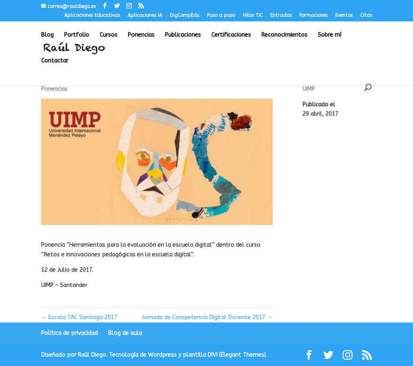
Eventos (344, 15)
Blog (47, 35)
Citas (366, 15)
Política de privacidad (69, 333)
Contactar (54, 61)
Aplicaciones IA (144, 15)
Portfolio (76, 35)
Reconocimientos (284, 35)
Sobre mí (329, 35)
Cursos (108, 35)
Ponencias (141, 35)
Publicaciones (183, 35)
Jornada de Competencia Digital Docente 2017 (207, 317)
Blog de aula (125, 333)
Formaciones (313, 15)
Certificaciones (231, 35)
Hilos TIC (253, 15)
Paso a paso (221, 15)
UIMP (308, 88)
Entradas (281, 15)
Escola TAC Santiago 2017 (79, 317)
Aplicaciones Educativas (92, 15)
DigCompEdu (184, 15)
